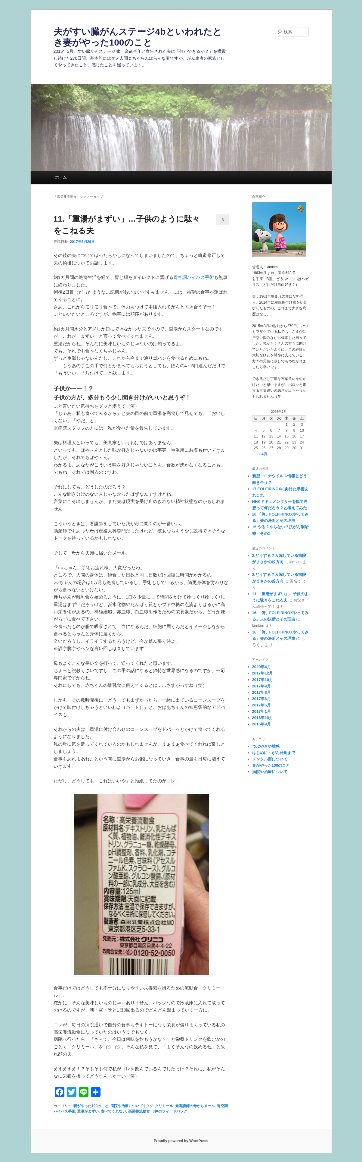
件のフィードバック (170, 1111)
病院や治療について (126, 1106)
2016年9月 (261, 724)
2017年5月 (261, 705)
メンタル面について (269, 759)
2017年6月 (261, 698)
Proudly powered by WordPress (181, 1141)
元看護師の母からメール (195, 1106)
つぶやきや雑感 (266, 746)
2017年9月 (261, 686)
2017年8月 (261, 692)
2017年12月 (262, 673)
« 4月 (262, 454)
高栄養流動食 (139, 1111)
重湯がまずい (88, 1111)
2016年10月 (262, 717)
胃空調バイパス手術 (193, 277)
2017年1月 (261, 711)
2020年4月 (261, 667)
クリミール (164, 1106)
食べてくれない (113, 1111)
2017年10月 (262, 679)
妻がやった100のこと (90, 1106)
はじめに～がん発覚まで (273, 752)
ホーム (61, 177)
